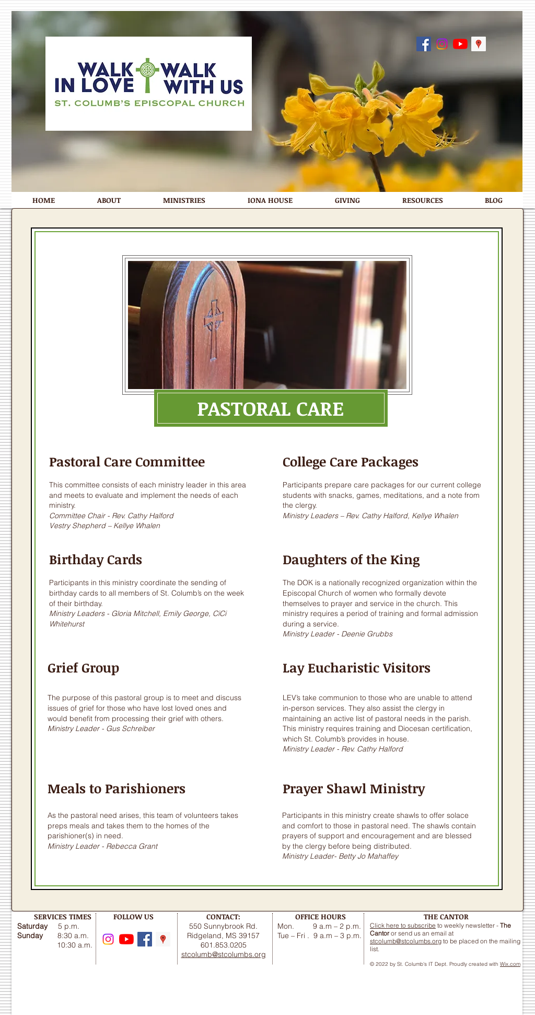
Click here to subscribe (403, 925)
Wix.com (510, 964)
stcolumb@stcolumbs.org (405, 941)
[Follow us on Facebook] (423, 44)
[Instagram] (442, 44)
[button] (109, 200)
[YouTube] (460, 44)
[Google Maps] (478, 44)
